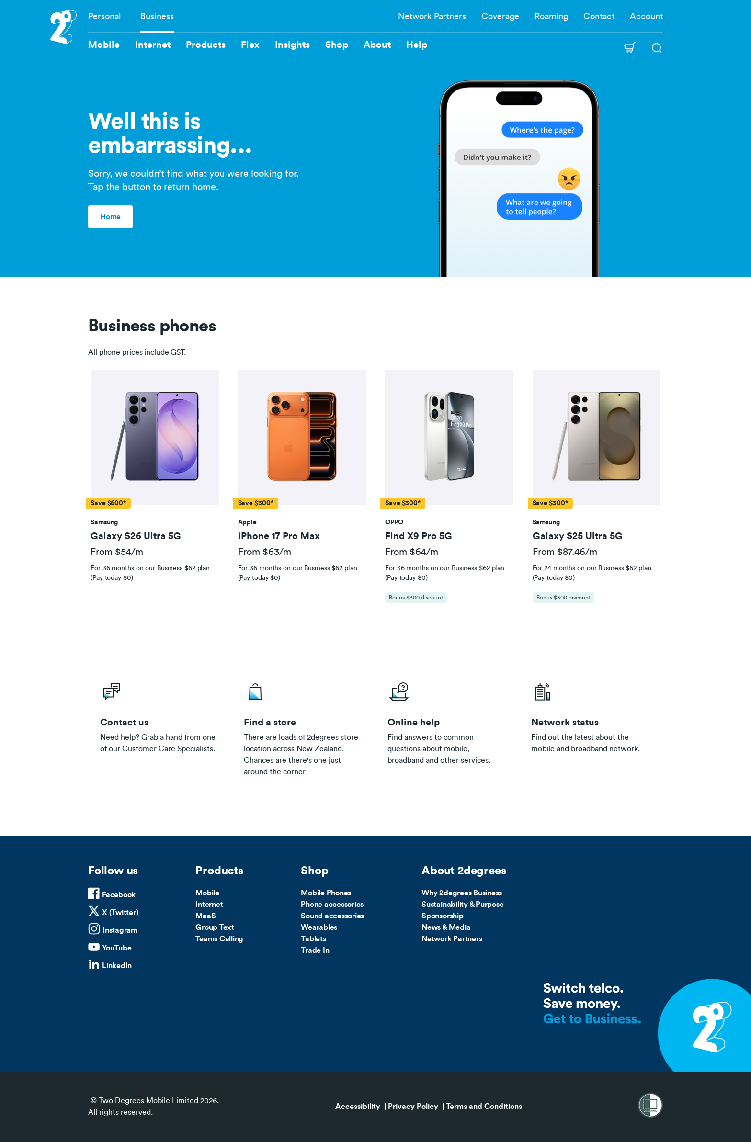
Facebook (119, 895)
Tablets (313, 939)
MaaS (205, 916)
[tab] (155, 491)
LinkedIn (117, 966)
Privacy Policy (413, 1106)
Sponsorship (442, 916)
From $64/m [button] (411, 552)
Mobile (207, 893)
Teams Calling (219, 939)
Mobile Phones (326, 893)
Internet (209, 904)
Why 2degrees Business (461, 893)
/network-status (591, 726)
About (377, 45)
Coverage (500, 16)
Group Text (214, 927)
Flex (250, 45)
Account (646, 16)
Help (416, 45)
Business (157, 16)
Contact (598, 16)
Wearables (319, 927)
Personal (104, 16)
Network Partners (432, 16)
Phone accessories (332, 904)
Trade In (315, 950)
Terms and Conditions (484, 1106)
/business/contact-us (160, 726)
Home (110, 217)
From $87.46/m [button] (565, 552)
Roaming (551, 16)
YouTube (116, 948)
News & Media (445, 927)
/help (447, 726)
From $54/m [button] (117, 552)
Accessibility (357, 1106)
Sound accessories (332, 916)
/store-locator (303, 726)
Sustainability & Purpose (462, 904)
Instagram (119, 930)
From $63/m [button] (264, 552)
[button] (155, 438)
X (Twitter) (120, 912)
